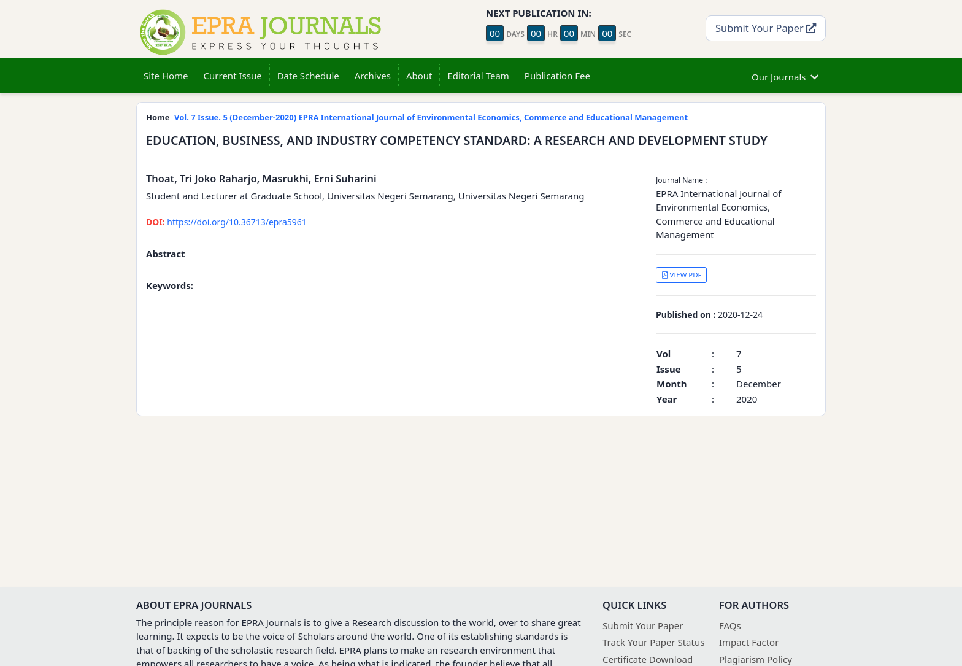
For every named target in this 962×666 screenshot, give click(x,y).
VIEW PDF (681, 274)
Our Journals (785, 75)
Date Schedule (308, 75)
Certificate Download (647, 659)
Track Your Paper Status (653, 642)
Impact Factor (749, 642)
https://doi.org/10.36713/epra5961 (226, 222)
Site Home (166, 75)
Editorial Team (478, 75)
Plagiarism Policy (755, 659)
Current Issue (233, 75)
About (419, 75)
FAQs (730, 625)
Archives (373, 75)
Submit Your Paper (765, 28)
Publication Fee (557, 75)
